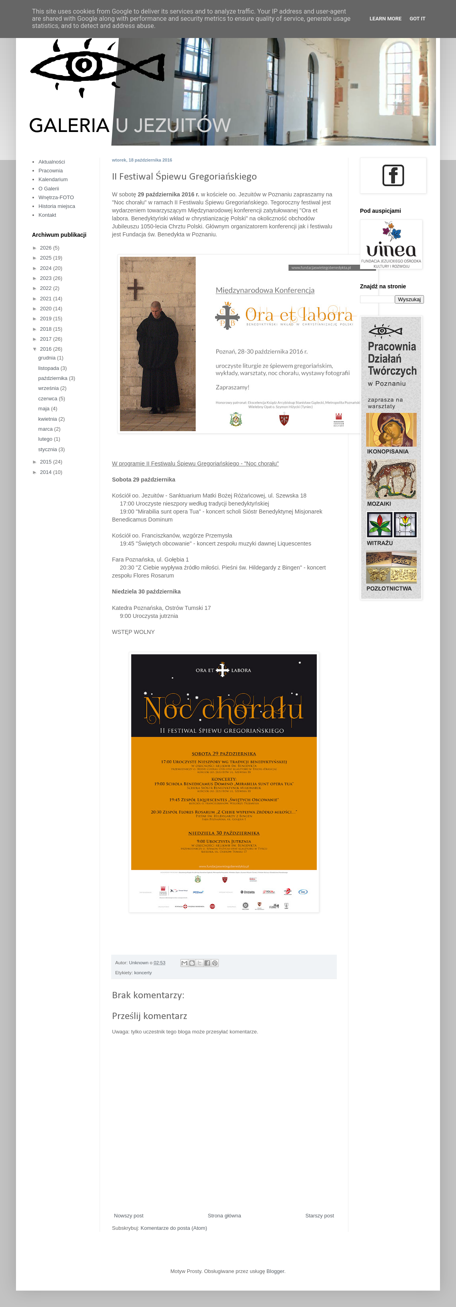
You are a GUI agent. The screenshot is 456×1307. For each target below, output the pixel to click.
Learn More (386, 19)
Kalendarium (53, 179)
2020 (46, 309)
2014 (46, 472)
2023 (46, 278)
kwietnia (48, 419)
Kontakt (47, 215)
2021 (46, 299)
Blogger (275, 1271)
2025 (46, 258)
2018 (46, 329)
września (49, 388)
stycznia (48, 449)
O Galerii (48, 189)
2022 (46, 288)
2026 (46, 248)
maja (44, 409)
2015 (46, 462)
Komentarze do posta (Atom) (174, 1228)
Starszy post (319, 1216)
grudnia (47, 358)
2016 (46, 349)
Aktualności (51, 162)
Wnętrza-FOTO (56, 197)
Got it (418, 19)
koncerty (143, 972)
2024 (46, 268)
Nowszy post (129, 1216)
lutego (46, 439)
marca (46, 429)
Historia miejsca (56, 206)
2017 (46, 339)
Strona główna (224, 1216)
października (53, 378)
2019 (46, 319)
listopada (49, 368)
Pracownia (50, 171)
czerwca (48, 399)
